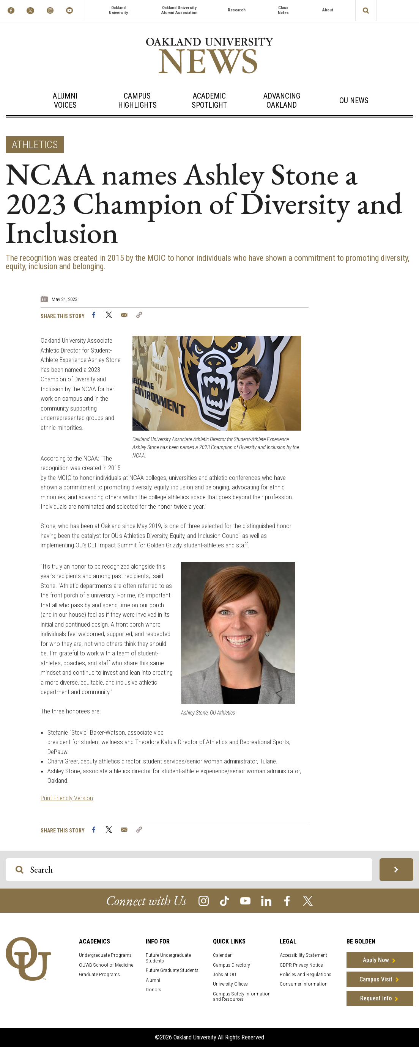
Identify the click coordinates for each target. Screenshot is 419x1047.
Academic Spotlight (209, 100)
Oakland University (118, 10)
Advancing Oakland (281, 100)
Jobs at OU (224, 974)
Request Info (376, 998)
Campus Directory (231, 965)
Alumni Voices (65, 100)
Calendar (222, 955)
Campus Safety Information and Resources (242, 996)
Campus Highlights (137, 100)
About (327, 10)
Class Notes (283, 10)
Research (237, 10)
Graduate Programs (99, 974)
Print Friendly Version (67, 798)
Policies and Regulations (305, 974)
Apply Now (376, 960)
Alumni (153, 980)
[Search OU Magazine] (19, 869)
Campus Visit (375, 979)
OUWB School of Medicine (106, 965)
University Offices (230, 984)
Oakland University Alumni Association (179, 10)
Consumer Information (304, 984)
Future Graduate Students (172, 970)
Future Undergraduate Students (168, 958)
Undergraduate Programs (105, 955)
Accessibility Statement (303, 955)
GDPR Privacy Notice (301, 965)
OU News (354, 100)
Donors (153, 989)
